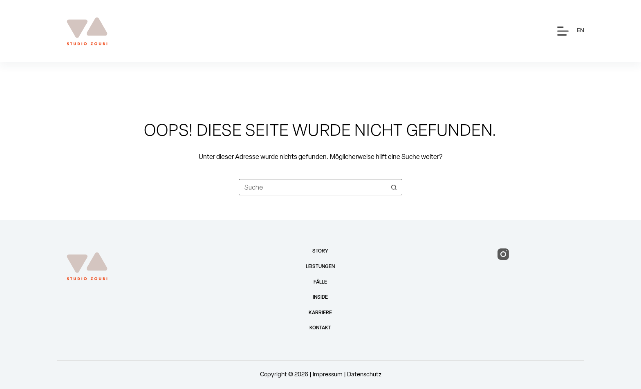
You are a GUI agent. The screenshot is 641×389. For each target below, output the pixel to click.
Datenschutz (364, 375)
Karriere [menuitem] (320, 313)
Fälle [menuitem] (320, 282)
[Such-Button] (394, 187)
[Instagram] (503, 254)
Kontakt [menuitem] (320, 328)
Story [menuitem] (320, 251)
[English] (580, 31)
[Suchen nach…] (312, 187)
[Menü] (563, 31)
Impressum (328, 375)
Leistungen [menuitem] (320, 266)
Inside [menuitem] (320, 297)
